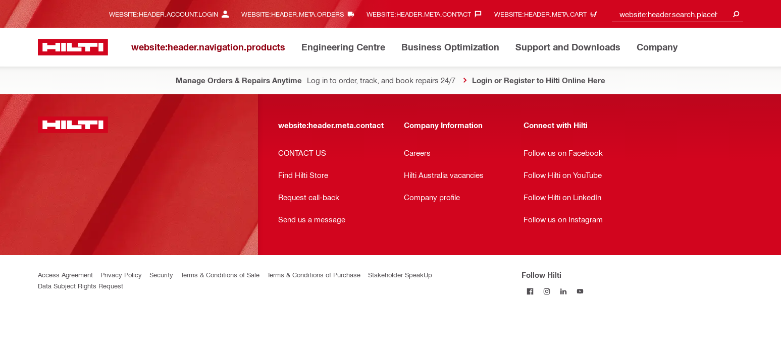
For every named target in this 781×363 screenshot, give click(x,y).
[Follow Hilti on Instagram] (546, 291)
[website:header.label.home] (73, 47)
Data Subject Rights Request (80, 285)
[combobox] (677, 14)
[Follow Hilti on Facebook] (530, 291)
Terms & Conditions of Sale (220, 274)
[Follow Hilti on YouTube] (579, 291)
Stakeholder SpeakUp (400, 274)
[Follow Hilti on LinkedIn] (563, 291)
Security (161, 274)
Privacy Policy (121, 274)
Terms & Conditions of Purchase (313, 274)
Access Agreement (65, 274)
